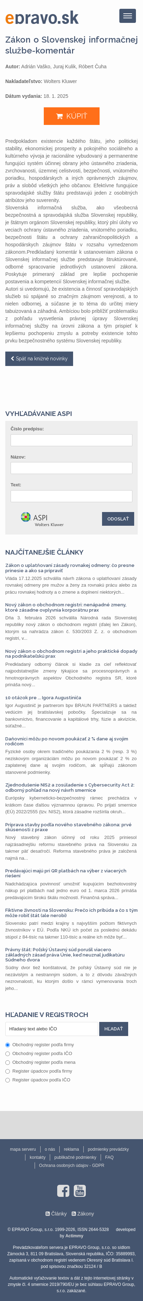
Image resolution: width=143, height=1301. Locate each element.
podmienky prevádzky (108, 1149)
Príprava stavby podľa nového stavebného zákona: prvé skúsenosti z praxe (68, 827)
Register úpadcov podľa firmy (38, 1071)
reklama (71, 1149)
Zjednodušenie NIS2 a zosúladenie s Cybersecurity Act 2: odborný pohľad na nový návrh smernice (70, 787)
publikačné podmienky (75, 1157)
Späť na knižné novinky (42, 358)
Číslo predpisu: (27, 428)
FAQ (109, 1157)
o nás (50, 1149)
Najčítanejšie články (44, 552)
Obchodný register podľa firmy (39, 1044)
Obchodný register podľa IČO (38, 1053)
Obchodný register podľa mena (40, 1062)
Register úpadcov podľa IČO (37, 1079)
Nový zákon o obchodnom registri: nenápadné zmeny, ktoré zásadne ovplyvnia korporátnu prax (65, 607)
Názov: (18, 457)
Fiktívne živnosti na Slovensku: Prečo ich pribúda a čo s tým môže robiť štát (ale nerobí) (71, 913)
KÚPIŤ (76, 116)
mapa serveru (23, 1149)
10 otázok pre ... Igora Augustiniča (43, 697)
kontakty (38, 1157)
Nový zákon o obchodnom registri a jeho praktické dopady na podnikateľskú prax (71, 654)
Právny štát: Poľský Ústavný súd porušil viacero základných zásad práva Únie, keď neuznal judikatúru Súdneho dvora (65, 954)
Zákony (85, 1214)
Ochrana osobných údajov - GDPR (72, 1165)
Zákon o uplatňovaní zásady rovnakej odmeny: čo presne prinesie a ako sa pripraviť (70, 568)
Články (59, 1214)
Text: (16, 484)
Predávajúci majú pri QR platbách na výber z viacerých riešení (65, 873)
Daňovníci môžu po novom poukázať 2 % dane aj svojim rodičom (66, 741)
